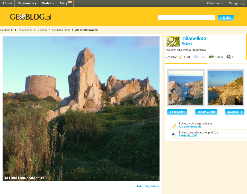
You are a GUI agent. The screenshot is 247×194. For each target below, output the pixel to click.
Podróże (48, 3)
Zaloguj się (236, 3)
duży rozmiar (152, 186)
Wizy (63, 3)
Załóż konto (215, 3)
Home (7, 3)
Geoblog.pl (6, 29)
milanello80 (25, 29)
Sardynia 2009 (61, 29)
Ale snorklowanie (86, 29)
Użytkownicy (27, 3)
